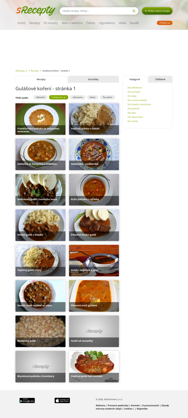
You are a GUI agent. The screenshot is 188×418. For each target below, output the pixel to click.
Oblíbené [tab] (160, 79)
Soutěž (134, 23)
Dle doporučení (135, 117)
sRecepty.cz (21, 70)
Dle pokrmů (133, 108)
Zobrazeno (78, 97)
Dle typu (132, 112)
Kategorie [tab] (134, 79)
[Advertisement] (94, 48)
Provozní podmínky (118, 405)
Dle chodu (133, 121)
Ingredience (107, 23)
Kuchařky (93, 79)
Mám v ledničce (72, 23)
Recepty (34, 23)
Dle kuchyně (134, 91)
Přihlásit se (165, 23)
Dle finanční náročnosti (139, 104)
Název (92, 97)
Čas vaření (107, 97)
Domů (21, 23)
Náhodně (40, 97)
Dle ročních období (137, 100)
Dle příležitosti (135, 87)
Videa (122, 23)
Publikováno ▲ (58, 97)
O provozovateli (150, 405)
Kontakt (135, 405)
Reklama (100, 405)
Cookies (128, 408)
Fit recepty (51, 23)
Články (90, 23)
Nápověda (142, 408)
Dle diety (132, 96)
